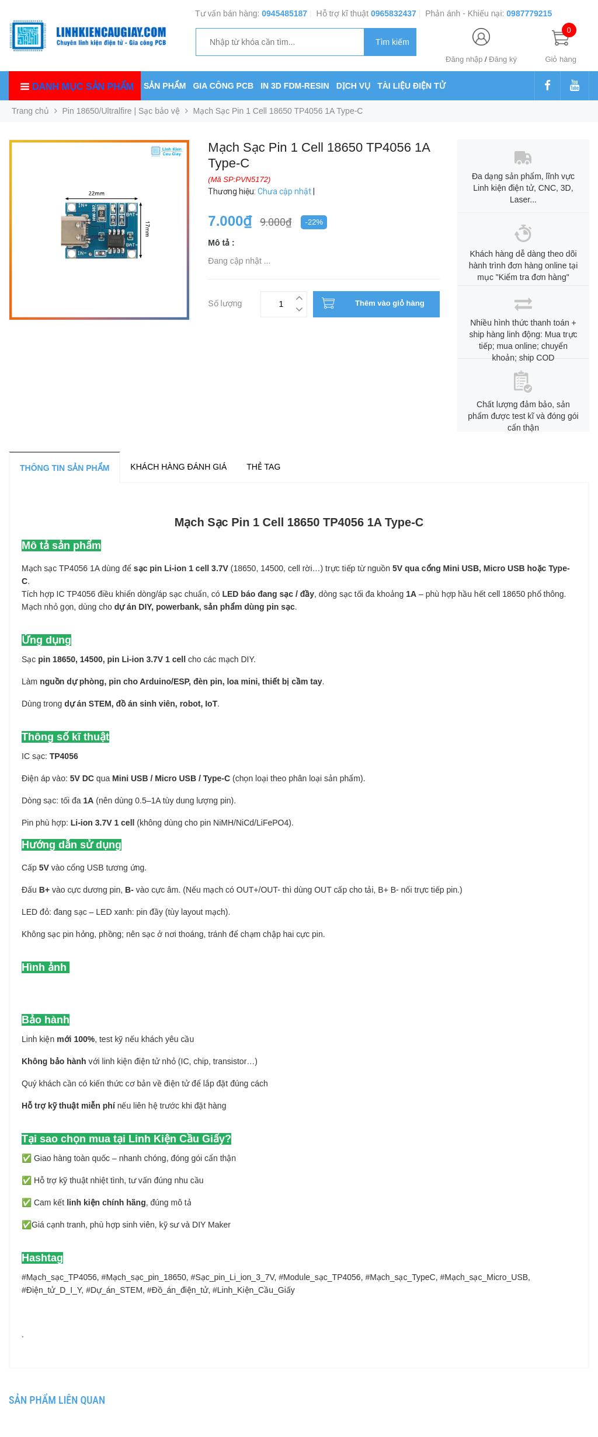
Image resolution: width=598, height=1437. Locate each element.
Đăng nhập (464, 59)
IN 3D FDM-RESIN (294, 85)
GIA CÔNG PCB (223, 85)
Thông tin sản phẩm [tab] (64, 468)
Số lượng (225, 301)
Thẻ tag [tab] (263, 466)
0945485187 (284, 13)
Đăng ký (503, 59)
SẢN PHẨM (165, 85)
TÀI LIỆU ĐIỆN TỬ (411, 85)
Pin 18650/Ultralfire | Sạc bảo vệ (121, 111)
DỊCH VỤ (353, 85)
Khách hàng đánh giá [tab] (178, 466)
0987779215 (529, 13)
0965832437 (393, 13)
